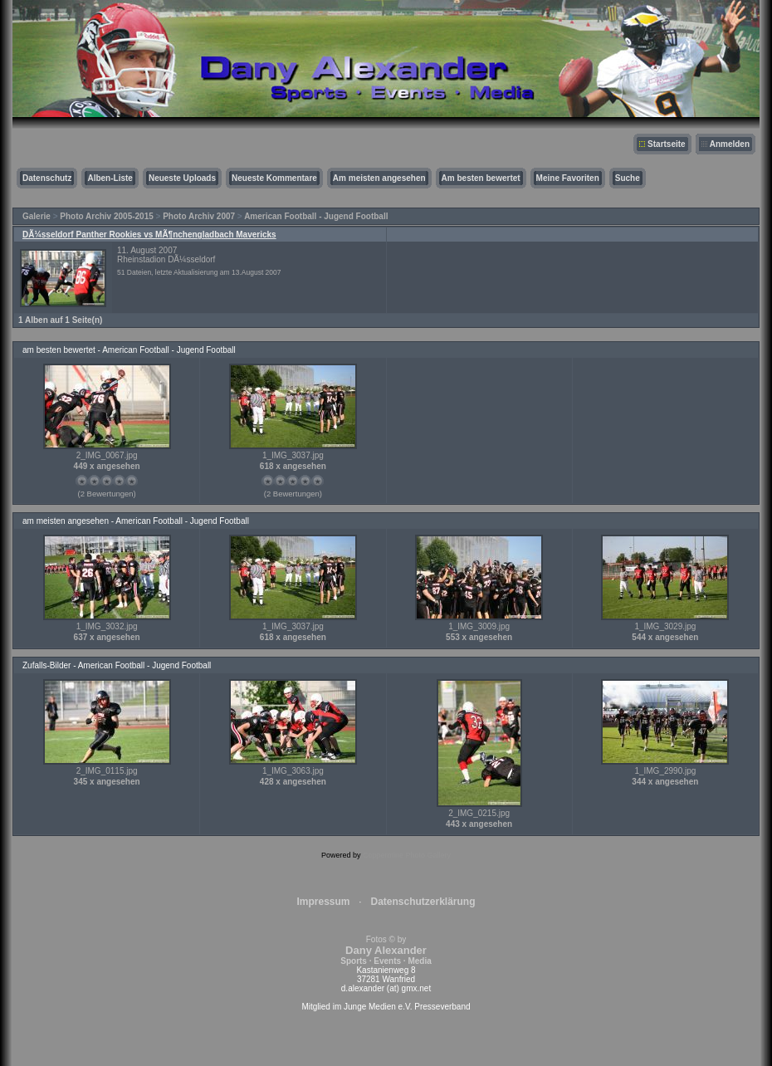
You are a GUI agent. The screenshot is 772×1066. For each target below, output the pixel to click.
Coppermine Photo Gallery (407, 855)
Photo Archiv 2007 (199, 216)
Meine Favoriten (567, 178)
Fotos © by (385, 950)
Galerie (36, 216)
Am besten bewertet (481, 178)
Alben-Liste (109, 178)
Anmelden (730, 144)
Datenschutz (46, 178)
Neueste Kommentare (274, 178)
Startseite (666, 144)
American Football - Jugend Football (316, 216)
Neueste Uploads (182, 178)
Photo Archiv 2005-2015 (106, 216)
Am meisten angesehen (379, 178)
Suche (627, 178)
